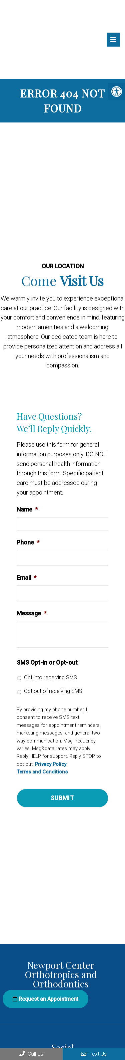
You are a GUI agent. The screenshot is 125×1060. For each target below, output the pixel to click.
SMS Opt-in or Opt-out (47, 662)
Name (27, 509)
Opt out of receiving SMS (53, 691)
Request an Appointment (45, 999)
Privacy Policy (50, 764)
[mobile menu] (113, 40)
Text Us (94, 1054)
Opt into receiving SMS (50, 677)
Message (31, 613)
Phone (28, 542)
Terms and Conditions (42, 771)
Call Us (31, 1054)
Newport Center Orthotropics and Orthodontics (31, 41)
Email (26, 577)
